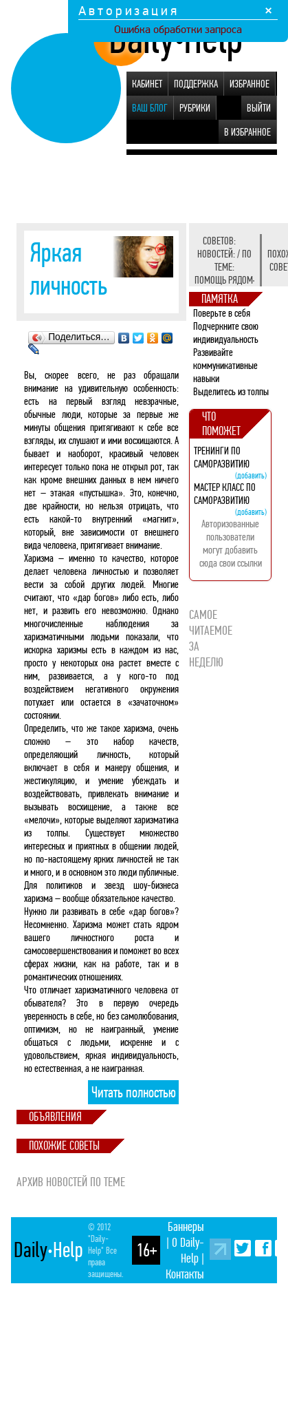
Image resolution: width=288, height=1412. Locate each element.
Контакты (185, 1274)
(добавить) (251, 475)
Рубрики (194, 107)
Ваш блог (150, 107)
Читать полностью (133, 1093)
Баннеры (186, 1226)
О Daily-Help (188, 1250)
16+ (146, 1250)
